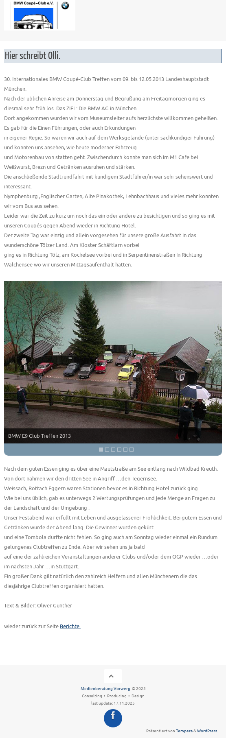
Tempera (184, 731)
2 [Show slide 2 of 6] (107, 450)
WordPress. (207, 731)
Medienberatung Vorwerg (105, 688)
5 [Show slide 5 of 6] (125, 450)
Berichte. (70, 626)
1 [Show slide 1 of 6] (101, 450)
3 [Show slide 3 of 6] (113, 450)
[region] (113, 368)
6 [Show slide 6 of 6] (131, 450)
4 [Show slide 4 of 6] (119, 450)
